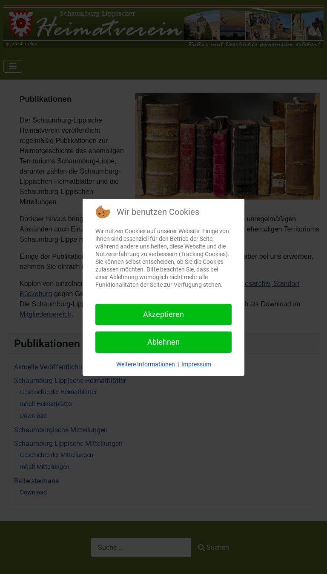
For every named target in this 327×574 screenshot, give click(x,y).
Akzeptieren (163, 314)
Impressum (196, 364)
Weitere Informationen (145, 364)
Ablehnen (163, 341)
